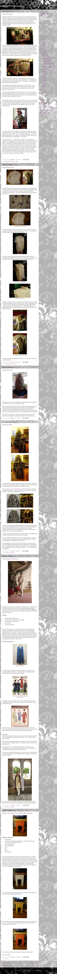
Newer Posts (5, 962)
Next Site (42, 15)
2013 (43, 92)
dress (9, 552)
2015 (43, 89)
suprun (32, 970)
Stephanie (13, 629)
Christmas (13, 161)
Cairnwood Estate (18, 608)
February (45, 85)
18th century (8, 161)
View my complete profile (45, 112)
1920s (7, 806)
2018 (43, 50)
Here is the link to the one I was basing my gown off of (14, 488)
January (44, 86)
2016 (43, 53)
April (44, 81)
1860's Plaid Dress (7, 424)
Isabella (43, 100)
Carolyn (8, 630)
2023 (43, 43)
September (45, 73)
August (44, 74)
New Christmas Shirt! (8, 167)
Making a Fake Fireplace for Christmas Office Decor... (48, 67)
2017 (43, 51)
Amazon (21, 752)
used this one (19, 490)
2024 (43, 41)
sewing (16, 161)
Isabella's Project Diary (12, 6)
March (44, 83)
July (44, 76)
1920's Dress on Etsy (20, 665)
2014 (43, 90)
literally (16, 483)
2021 (43, 45)
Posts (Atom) (10, 965)
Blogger (40, 970)
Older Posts (34, 962)
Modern (11, 363)
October (44, 71)
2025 (43, 39)
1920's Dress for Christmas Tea (10, 559)
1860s (7, 552)
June (44, 78)
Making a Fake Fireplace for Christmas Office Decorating (17, 813)
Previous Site (49, 14)
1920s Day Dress (20, 697)
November (45, 69)
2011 (43, 96)
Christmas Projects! (7, 14)
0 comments (18, 159)
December (45, 55)
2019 (43, 48)
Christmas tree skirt (7, 370)
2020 (43, 46)
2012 (43, 94)
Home (20, 962)
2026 (43, 38)
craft (6, 958)
